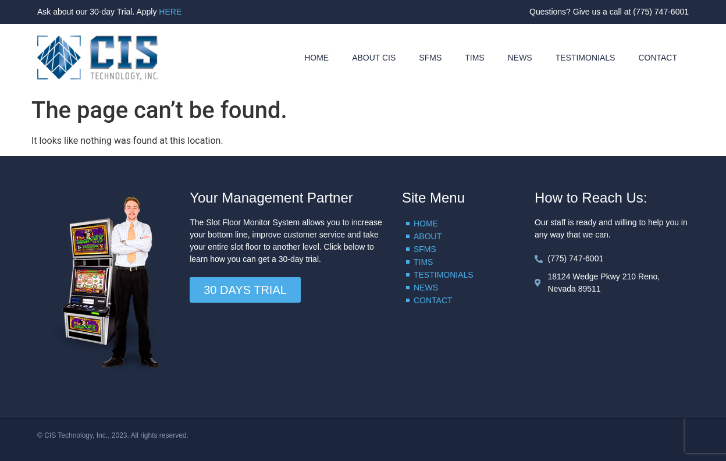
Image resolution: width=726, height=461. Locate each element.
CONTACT (657, 57)
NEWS (520, 57)
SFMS (430, 57)
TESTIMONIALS (585, 57)
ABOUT (428, 236)
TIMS (474, 57)
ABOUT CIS (374, 57)
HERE (170, 11)
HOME (316, 57)
